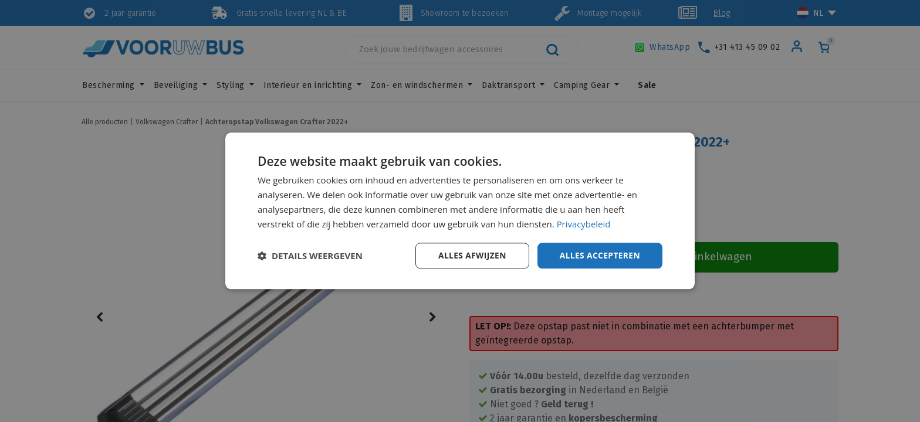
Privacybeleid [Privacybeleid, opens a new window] (584, 224)
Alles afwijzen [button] (470, 255)
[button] (310, 256)
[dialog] (460, 211)
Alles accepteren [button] (599, 255)
